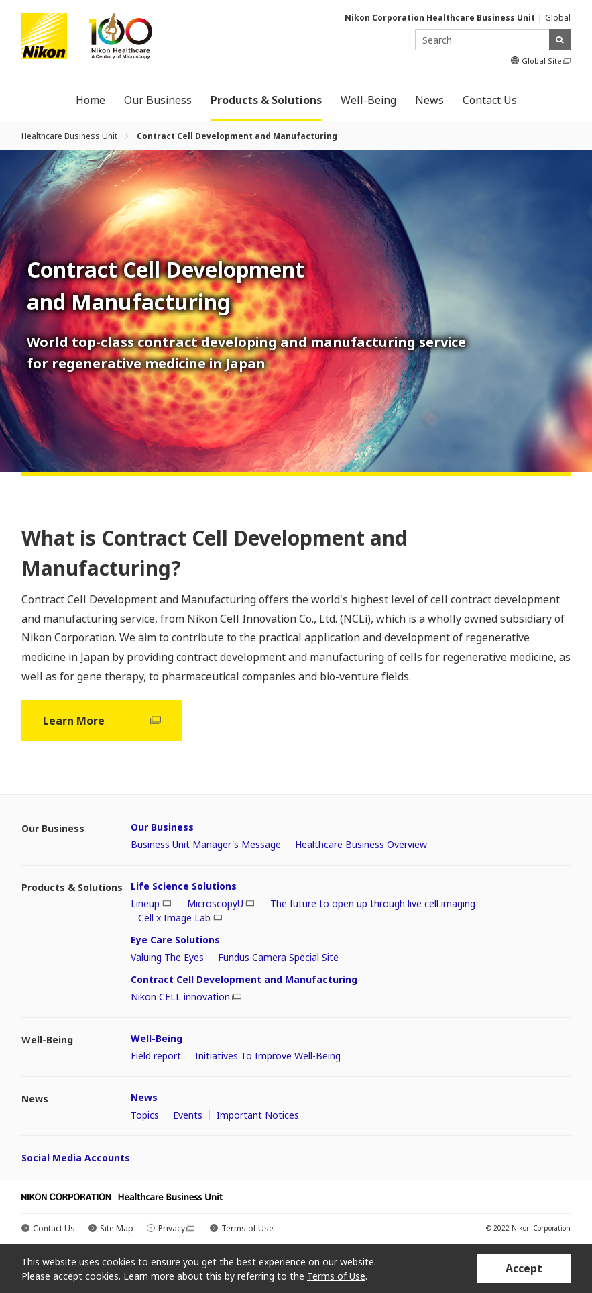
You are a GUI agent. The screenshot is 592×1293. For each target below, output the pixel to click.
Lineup (151, 904)
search (560, 39)
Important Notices (258, 1115)
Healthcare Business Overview (361, 844)
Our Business (162, 827)
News (144, 1097)
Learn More (102, 720)
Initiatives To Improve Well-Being (268, 1056)
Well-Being (156, 1038)
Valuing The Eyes (167, 957)
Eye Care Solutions (175, 939)
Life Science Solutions (184, 886)
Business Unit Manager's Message (206, 844)
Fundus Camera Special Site (278, 957)
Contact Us (54, 1228)
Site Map (116, 1228)
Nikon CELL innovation (186, 997)
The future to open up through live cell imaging (372, 904)
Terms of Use (247, 1228)
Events (187, 1115)
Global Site (546, 61)
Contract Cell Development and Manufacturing (244, 979)
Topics (145, 1115)
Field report (156, 1056)
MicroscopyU (221, 904)
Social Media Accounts (75, 1157)
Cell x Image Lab (180, 918)
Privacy (176, 1228)
